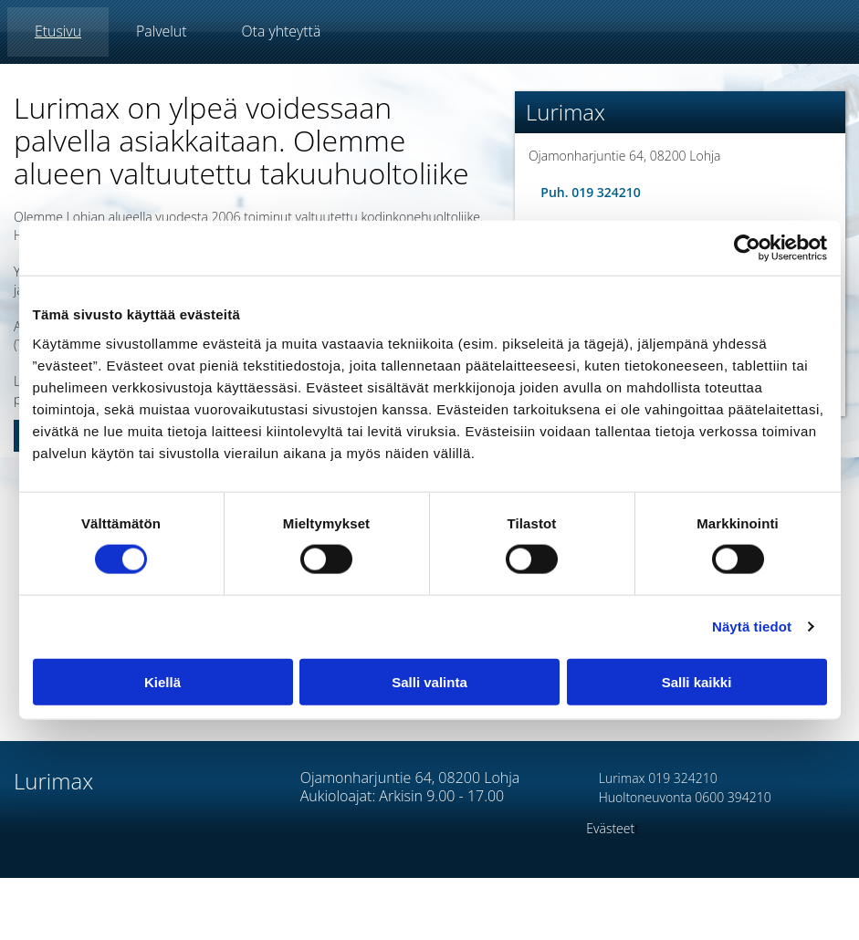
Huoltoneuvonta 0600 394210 (678, 797)
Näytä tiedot (751, 626)
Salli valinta (429, 681)
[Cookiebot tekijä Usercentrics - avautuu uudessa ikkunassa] (747, 248)
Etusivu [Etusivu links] (58, 31)
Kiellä (162, 681)
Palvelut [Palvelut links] (161, 31)
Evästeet (610, 828)
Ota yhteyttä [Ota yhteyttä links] (280, 31)
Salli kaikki (697, 681)
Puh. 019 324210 (585, 192)
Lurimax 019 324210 (651, 778)
